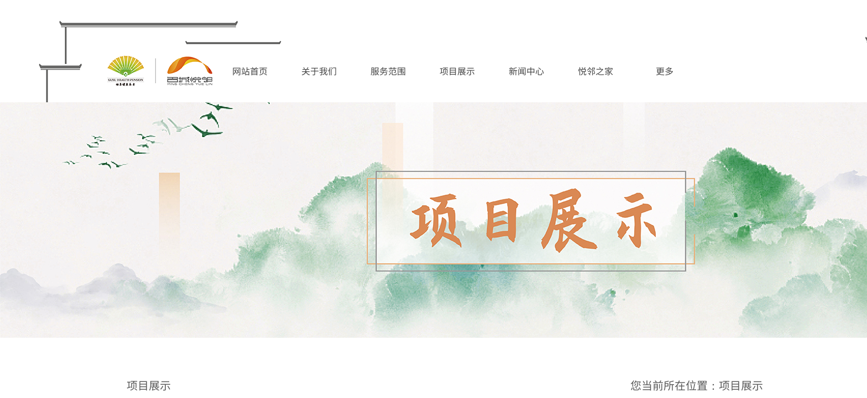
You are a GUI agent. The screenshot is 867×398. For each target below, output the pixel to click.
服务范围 (388, 70)
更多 (664, 70)
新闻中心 (526, 70)
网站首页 (250, 70)
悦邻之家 (595, 70)
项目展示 (457, 70)
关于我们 (319, 70)
